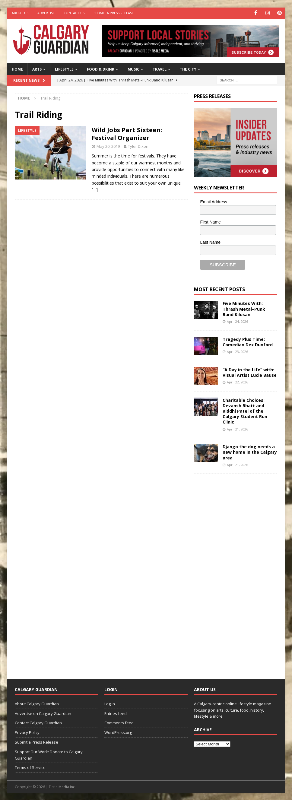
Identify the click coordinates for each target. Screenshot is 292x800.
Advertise (46, 13)
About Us (20, 13)
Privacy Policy (27, 732)
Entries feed (115, 713)
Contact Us (74, 13)
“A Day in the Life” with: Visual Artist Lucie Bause (250, 371)
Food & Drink (100, 68)
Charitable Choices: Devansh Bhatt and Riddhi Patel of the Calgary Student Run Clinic (245, 410)
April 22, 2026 (237, 381)
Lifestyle (64, 68)
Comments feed (119, 722)
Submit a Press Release (114, 13)
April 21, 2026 (237, 428)
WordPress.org (118, 732)
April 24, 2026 (237, 321)
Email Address (213, 201)
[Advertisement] (239, 571)
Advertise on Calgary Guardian (43, 713)
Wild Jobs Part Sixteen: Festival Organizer (127, 133)
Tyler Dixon (138, 146)
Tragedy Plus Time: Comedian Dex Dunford (248, 341)
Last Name (210, 241)
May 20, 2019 (108, 146)
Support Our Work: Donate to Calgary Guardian (49, 754)
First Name (210, 221)
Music (133, 68)
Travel (160, 68)
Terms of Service (30, 767)
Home (17, 68)
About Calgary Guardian (37, 703)
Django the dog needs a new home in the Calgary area (250, 451)
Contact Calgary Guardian (38, 722)
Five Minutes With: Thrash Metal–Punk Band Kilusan (244, 308)
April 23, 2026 (237, 351)
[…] (95, 189)
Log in (109, 703)
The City (188, 68)
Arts (37, 68)
